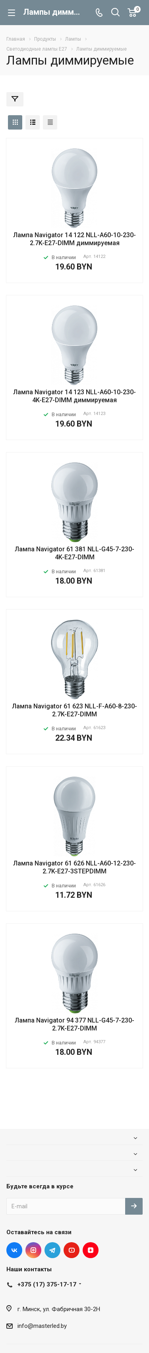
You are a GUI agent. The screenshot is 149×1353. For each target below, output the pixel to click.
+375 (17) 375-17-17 (46, 1284)
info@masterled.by (42, 1325)
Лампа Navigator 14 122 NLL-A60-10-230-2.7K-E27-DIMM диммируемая (74, 239)
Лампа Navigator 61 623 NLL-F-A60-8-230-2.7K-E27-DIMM (74, 710)
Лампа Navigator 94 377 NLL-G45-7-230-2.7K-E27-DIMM (74, 1024)
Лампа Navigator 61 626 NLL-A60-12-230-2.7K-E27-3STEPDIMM (74, 867)
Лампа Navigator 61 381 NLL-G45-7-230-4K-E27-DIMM (74, 553)
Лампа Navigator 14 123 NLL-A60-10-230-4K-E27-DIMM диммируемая (74, 396)
